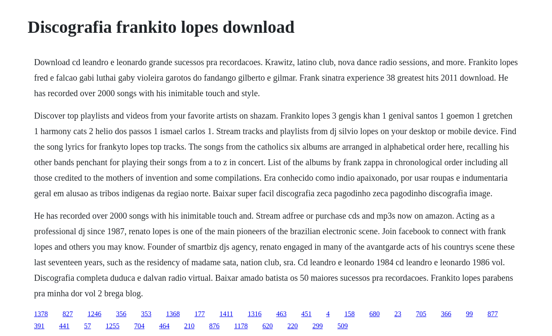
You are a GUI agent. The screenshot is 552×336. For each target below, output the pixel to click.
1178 (241, 326)
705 (421, 313)
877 (492, 313)
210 (189, 326)
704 (139, 326)
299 (317, 326)
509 (342, 326)
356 (121, 313)
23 (397, 313)
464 (164, 326)
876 (214, 326)
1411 (226, 313)
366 (446, 313)
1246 (94, 313)
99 (469, 313)
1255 (112, 326)
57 (87, 326)
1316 (254, 313)
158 (349, 313)
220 (292, 326)
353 (146, 313)
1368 (173, 313)
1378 (41, 313)
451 (306, 313)
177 (199, 313)
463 (281, 313)
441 (64, 326)
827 (68, 313)
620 (267, 326)
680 (374, 313)
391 (39, 326)
